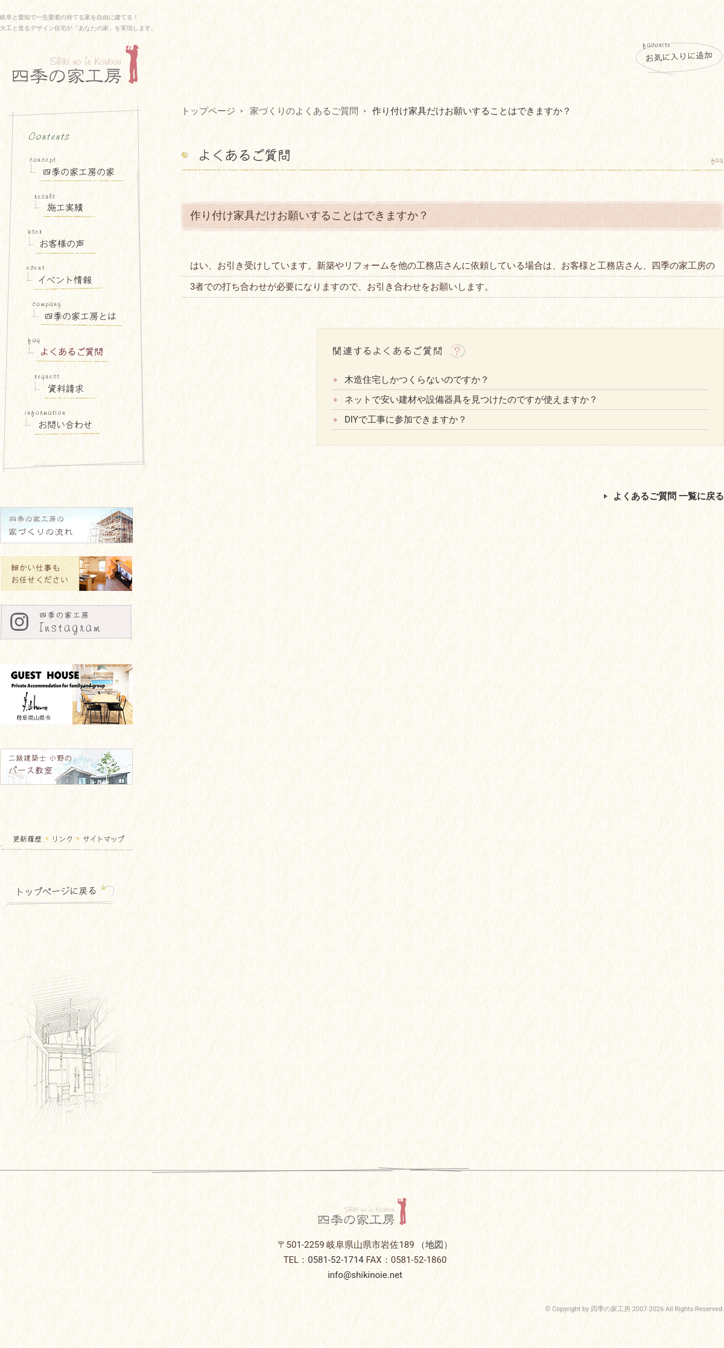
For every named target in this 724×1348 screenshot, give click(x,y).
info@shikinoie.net (365, 1275)
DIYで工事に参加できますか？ (406, 419)
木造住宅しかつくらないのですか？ (417, 379)
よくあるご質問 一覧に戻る (664, 496)
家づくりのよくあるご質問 (304, 111)
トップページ (208, 111)
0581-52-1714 (336, 1259)
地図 (434, 1244)
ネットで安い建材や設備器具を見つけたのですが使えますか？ (471, 399)
